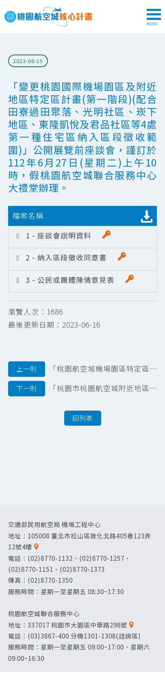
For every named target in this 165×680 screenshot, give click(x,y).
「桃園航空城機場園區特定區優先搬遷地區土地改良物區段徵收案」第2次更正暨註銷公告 (82, 369)
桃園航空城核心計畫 (48, 17)
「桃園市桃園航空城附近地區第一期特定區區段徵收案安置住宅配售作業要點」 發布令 (82, 388)
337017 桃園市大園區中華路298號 (77, 624)
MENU (154, 17)
